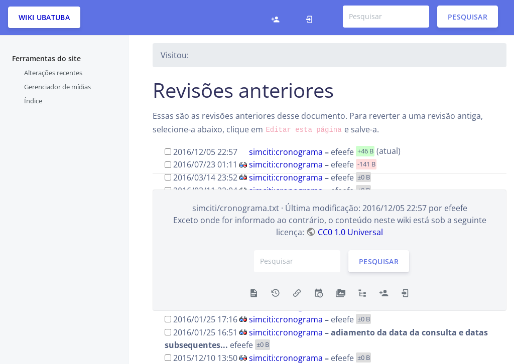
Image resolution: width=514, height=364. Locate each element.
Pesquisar (467, 16)
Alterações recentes (53, 72)
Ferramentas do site (46, 58)
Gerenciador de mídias (57, 86)
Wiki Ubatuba (44, 17)
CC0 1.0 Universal (350, 232)
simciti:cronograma (286, 151)
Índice (33, 100)
